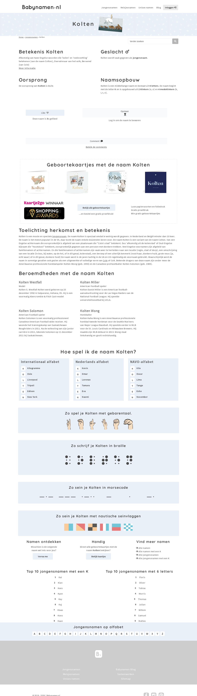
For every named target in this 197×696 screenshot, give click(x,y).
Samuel (142, 615)
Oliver (142, 582)
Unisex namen (146, 7)
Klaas (60, 610)
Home (21, 37)
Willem (142, 610)
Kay (60, 599)
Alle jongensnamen (149, 554)
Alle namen (144, 547)
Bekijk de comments (96, 146)
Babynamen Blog (126, 669)
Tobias (142, 588)
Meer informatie (27, 68)
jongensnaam (59, 236)
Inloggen (170, 7)
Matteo (142, 620)
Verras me (43, 556)
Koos (60, 615)
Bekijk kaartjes (98, 556)
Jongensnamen (109, 7)
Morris (142, 593)
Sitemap (126, 678)
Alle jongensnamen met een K (154, 558)
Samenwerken (125, 674)
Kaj (60, 604)
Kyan (60, 593)
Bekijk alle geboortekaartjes (96, 207)
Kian (60, 582)
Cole (105, 260)
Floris (142, 577)
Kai (60, 577)
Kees (60, 588)
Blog (158, 7)
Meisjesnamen (128, 7)
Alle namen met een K (150, 551)
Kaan (60, 620)
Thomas (142, 599)
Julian (142, 604)
